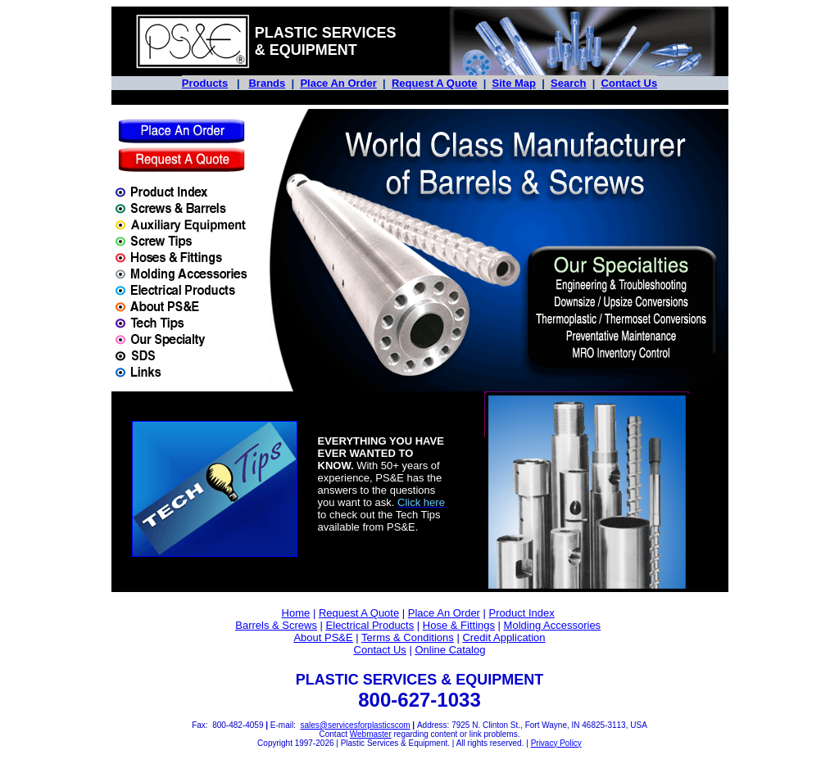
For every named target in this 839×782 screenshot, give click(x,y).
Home (296, 613)
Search (568, 83)
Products (205, 83)
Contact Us (629, 83)
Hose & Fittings (459, 625)
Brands (266, 83)
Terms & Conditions (407, 637)
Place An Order (338, 83)
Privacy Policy (556, 743)
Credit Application (503, 637)
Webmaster (371, 734)
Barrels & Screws (276, 625)
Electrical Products (370, 625)
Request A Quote (435, 83)
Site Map (514, 83)
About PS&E (322, 637)
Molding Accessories (552, 625)
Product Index (522, 613)
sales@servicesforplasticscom (355, 725)
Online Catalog (450, 650)
